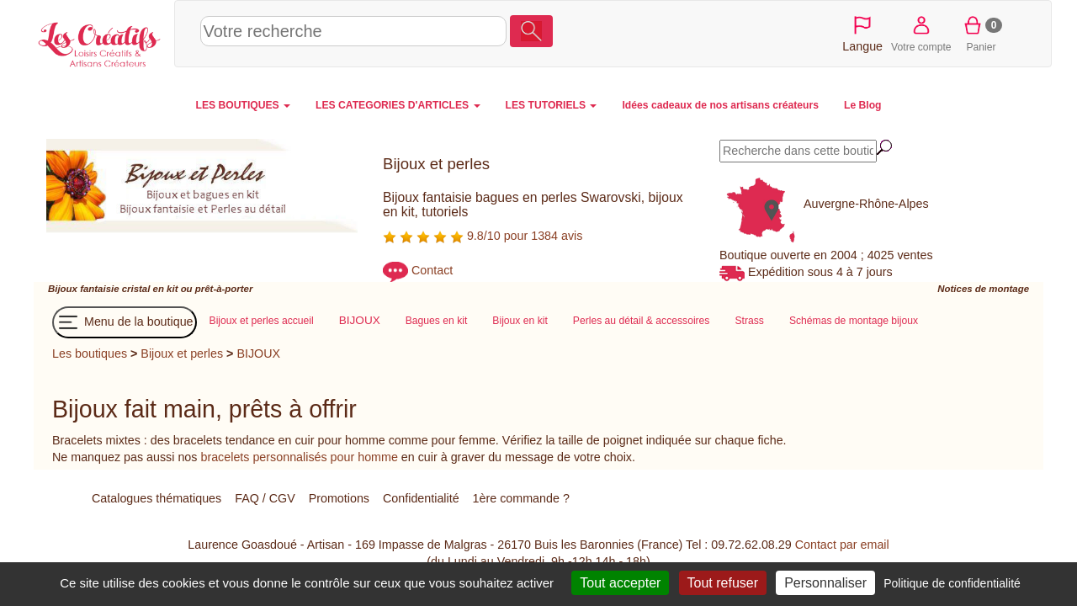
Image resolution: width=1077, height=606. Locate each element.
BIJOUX (258, 353)
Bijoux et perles (182, 353)
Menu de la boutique (125, 322)
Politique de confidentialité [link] (952, 583)
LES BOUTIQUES (243, 105)
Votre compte (921, 33)
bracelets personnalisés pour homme (298, 457)
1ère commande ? (521, 498)
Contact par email (842, 544)
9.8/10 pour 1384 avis (482, 235)
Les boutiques (89, 353)
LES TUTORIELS (551, 105)
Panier (981, 33)
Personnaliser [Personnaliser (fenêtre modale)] (825, 583)
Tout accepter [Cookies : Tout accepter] (620, 583)
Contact (432, 271)
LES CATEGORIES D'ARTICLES (398, 105)
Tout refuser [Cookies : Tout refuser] (722, 583)
